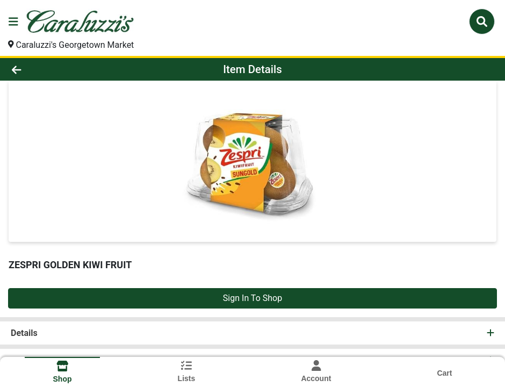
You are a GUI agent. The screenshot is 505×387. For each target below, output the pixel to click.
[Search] (482, 21)
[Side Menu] (13, 21)
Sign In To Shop (252, 298)
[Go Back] (70, 69)
